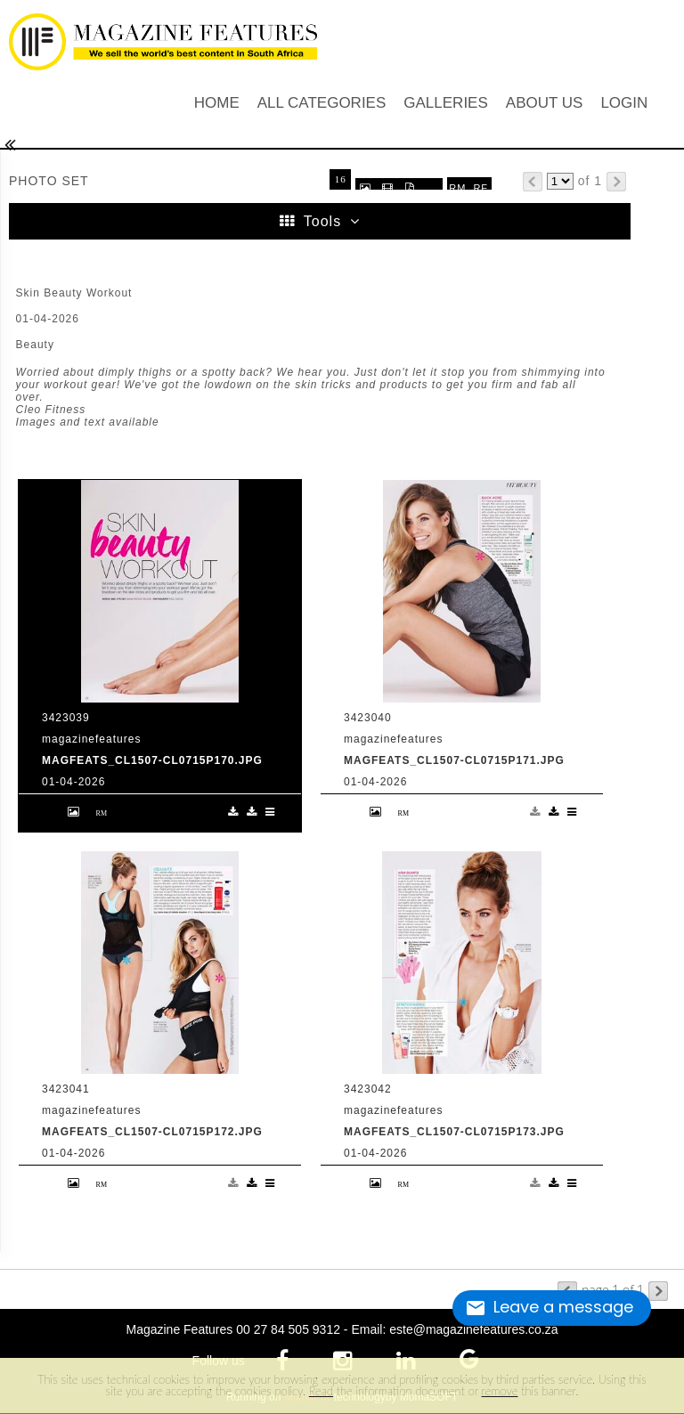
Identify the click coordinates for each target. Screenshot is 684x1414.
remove (500, 1391)
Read (321, 1391)
